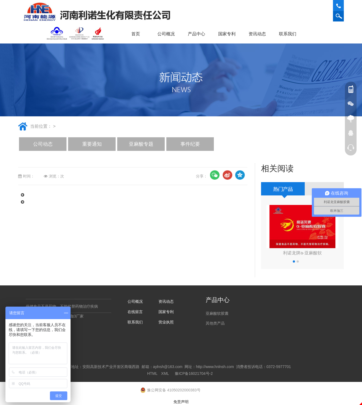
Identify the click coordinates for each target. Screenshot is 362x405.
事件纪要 (190, 144)
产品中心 (198, 34)
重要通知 (92, 144)
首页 (135, 34)
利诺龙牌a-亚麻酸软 (302, 253)
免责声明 (181, 402)
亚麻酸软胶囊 (217, 313)
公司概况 (168, 34)
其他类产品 (215, 323)
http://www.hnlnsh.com (215, 366)
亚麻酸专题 (141, 144)
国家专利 (227, 34)
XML (165, 373)
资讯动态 (259, 34)
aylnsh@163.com (167, 366)
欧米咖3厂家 (73, 316)
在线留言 (135, 312)
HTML (152, 373)
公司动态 (43, 144)
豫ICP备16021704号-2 (194, 373)
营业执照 (166, 322)
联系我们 (289, 34)
